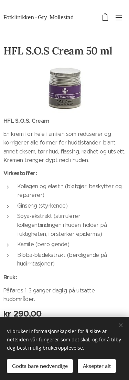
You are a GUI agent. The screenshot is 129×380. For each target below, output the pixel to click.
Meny (119, 17)
